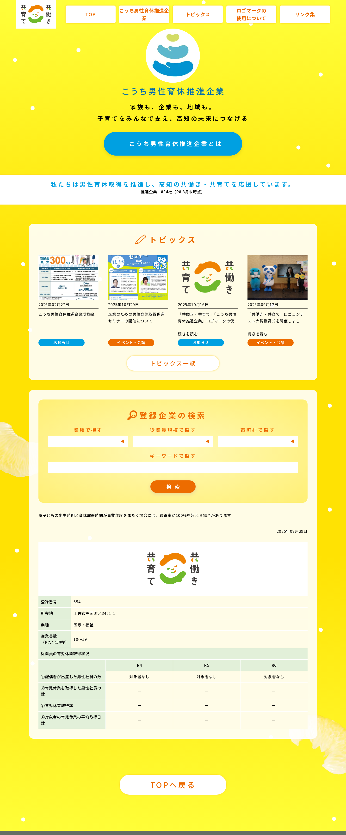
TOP (90, 14)
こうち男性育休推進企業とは (176, 143)
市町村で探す (258, 423)
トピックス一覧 (173, 356)
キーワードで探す (173, 449)
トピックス (197, 14)
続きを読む (188, 327)
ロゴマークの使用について (251, 14)
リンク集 (305, 14)
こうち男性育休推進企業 (144, 14)
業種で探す (88, 423)
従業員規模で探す (173, 423)
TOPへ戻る (173, 777)
